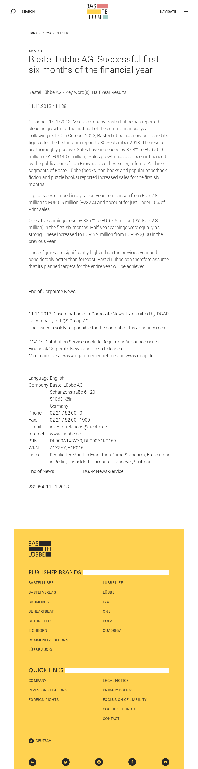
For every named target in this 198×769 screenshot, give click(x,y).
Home (33, 33)
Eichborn (38, 630)
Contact (111, 719)
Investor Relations (48, 690)
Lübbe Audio (40, 649)
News (47, 33)
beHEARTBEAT (41, 611)
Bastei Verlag (42, 592)
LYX (106, 602)
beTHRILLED (40, 621)
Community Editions (48, 640)
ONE (106, 611)
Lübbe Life (113, 583)
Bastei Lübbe (41, 583)
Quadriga (112, 630)
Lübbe (108, 592)
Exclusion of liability (125, 700)
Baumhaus (39, 602)
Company (37, 680)
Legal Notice (116, 680)
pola (108, 621)
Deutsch (40, 740)
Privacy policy (117, 690)
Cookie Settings (119, 709)
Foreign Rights (44, 700)
